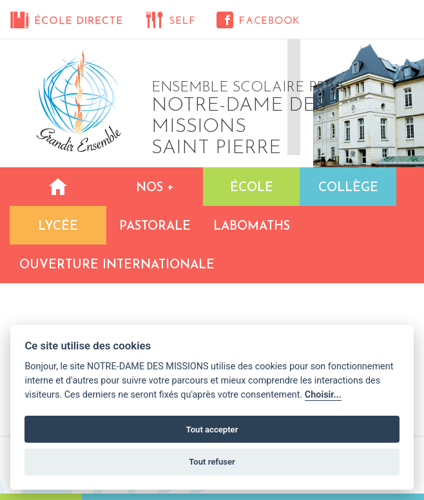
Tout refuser (212, 462)
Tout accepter (212, 429)
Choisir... (323, 394)
